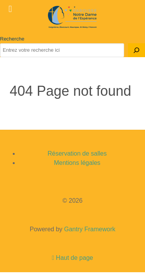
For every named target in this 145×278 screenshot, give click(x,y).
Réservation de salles (77, 153)
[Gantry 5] (72, 17)
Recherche (12, 39)
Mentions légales (77, 162)
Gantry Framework (89, 229)
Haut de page (72, 257)
